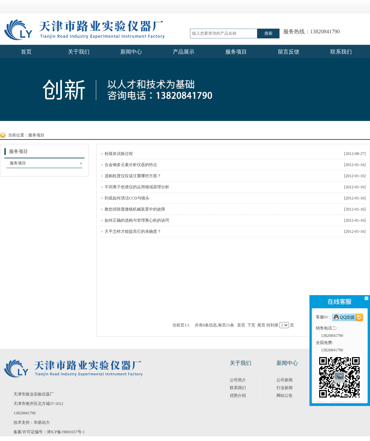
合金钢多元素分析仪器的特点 (235, 164)
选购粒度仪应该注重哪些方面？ (235, 175)
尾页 (261, 325)
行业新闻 (284, 387)
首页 (241, 325)
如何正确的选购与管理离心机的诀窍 (235, 220)
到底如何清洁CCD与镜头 (235, 198)
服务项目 (36, 135)
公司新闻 (284, 380)
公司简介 (238, 380)
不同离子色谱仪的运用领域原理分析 (235, 187)
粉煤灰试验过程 (235, 153)
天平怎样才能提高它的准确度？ (235, 231)
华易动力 (42, 422)
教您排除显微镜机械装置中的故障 (235, 209)
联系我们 (238, 387)
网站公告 (284, 395)
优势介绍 (238, 395)
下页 (251, 325)
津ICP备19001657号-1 (66, 432)
